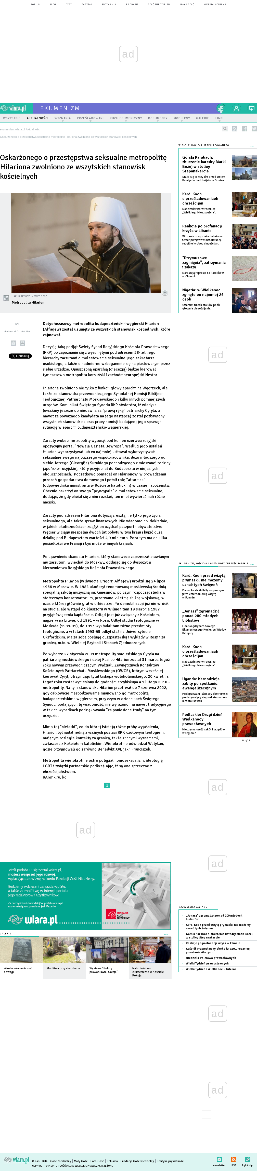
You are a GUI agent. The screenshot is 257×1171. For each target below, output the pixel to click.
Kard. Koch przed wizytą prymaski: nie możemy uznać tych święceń (203, 580)
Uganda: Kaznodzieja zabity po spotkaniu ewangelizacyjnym (201, 683)
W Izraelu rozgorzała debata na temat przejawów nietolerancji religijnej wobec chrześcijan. (202, 240)
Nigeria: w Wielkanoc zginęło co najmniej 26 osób (203, 295)
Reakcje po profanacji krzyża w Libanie (202, 228)
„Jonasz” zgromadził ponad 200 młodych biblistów (200, 616)
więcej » (37, 974)
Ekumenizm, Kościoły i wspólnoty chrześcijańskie (213, 563)
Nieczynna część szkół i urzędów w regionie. (203, 731)
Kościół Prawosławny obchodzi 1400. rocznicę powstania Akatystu (218, 950)
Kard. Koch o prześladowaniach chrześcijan (200, 199)
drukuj (22, 343)
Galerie (5, 933)
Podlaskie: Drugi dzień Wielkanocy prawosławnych (202, 719)
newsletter (219, 1158)
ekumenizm (60, 108)
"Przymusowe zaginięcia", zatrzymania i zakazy (204, 262)
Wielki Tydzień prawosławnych (207, 963)
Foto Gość (97, 1161)
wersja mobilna (215, 4)
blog (52, 4)
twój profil (236, 108)
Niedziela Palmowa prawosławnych (211, 958)
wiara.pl (16, 108)
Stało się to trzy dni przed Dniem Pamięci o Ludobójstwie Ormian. (203, 178)
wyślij (13, 343)
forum (35, 4)
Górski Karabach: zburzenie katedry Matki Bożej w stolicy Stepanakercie (204, 164)
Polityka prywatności (170, 1161)
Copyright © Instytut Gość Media (53, 1165)
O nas (36, 1161)
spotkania (109, 4)
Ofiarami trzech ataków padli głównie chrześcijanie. (201, 306)
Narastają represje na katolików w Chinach (203, 274)
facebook (244, 128)
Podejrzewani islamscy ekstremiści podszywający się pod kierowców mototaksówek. (205, 697)
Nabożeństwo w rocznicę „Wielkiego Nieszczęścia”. (199, 210)
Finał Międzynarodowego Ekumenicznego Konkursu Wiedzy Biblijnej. (204, 629)
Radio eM (132, 4)
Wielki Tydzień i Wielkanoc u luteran (211, 969)
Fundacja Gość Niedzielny (137, 1161)
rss (234, 128)
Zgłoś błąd (247, 1158)
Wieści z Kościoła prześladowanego (203, 145)
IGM (44, 1161)
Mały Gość (187, 4)
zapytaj (87, 4)
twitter (254, 128)
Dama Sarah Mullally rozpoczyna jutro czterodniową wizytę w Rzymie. (203, 594)
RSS (233, 1158)
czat (69, 4)
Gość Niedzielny (159, 4)
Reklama (112, 1161)
